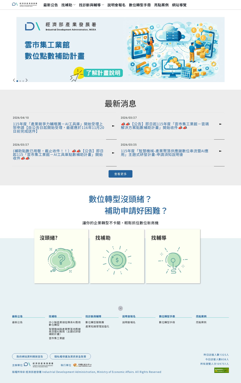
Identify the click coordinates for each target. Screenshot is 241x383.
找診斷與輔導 (90, 4)
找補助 (66, 4)
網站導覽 (179, 4)
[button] (14, 80)
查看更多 (120, 174)
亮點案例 (161, 4)
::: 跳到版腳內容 (20, 351)
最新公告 (50, 4)
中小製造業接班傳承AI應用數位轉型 (65, 323)
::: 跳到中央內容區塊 (10, 91)
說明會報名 (116, 4)
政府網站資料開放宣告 (30, 356)
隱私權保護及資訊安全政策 (70, 356)
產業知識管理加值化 (97, 326)
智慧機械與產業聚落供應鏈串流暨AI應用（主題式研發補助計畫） (65, 331)
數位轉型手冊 (140, 4)
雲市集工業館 (57, 338)
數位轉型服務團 (95, 322)
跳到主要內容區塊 (8, 4)
